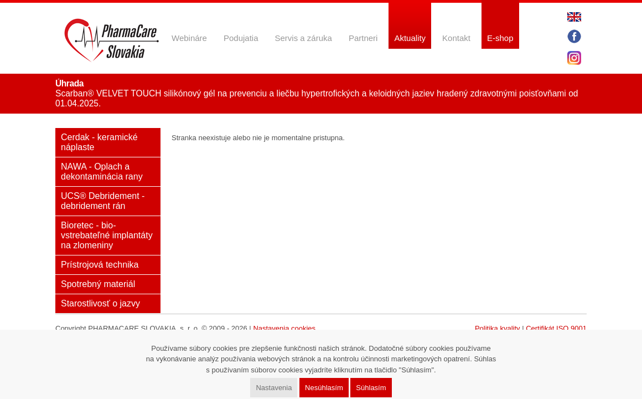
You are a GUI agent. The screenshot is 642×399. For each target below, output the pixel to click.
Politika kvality (497, 328)
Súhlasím (371, 387)
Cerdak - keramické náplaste (99, 142)
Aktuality (410, 38)
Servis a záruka (303, 38)
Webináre (189, 38)
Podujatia (241, 38)
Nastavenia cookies (284, 328)
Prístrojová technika (100, 264)
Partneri (363, 38)
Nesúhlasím (324, 387)
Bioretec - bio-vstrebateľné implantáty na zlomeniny (107, 235)
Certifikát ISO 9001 (556, 328)
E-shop (500, 38)
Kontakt (456, 38)
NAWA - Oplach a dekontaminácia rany (102, 171)
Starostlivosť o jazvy (100, 303)
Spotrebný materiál (98, 284)
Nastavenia (274, 387)
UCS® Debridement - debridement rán (102, 201)
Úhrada (69, 83)
